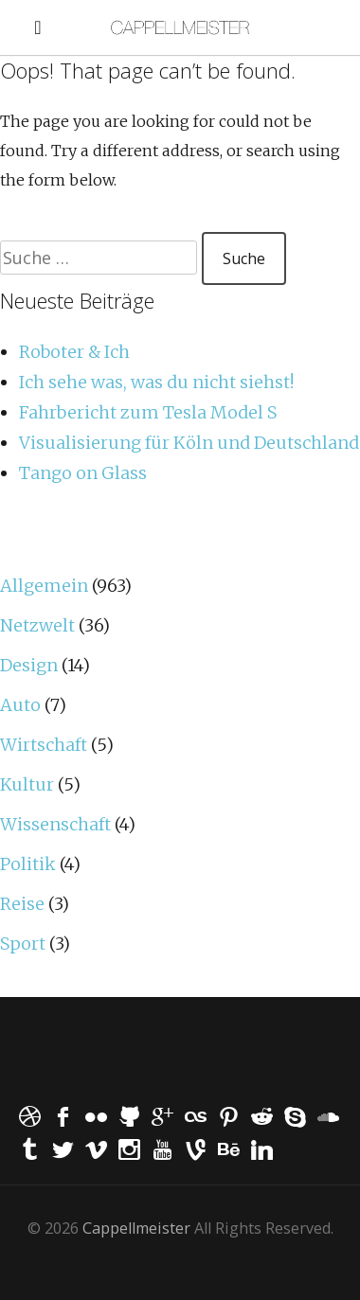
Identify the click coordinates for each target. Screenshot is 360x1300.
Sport (22, 943)
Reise (22, 904)
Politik (28, 864)
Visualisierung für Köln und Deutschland (189, 443)
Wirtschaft (43, 745)
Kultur (27, 784)
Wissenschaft (55, 824)
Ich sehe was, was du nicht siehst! (156, 382)
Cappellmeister (136, 1228)
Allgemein (44, 586)
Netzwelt (37, 625)
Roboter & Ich (74, 352)
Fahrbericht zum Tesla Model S (148, 412)
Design (29, 665)
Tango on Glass (83, 473)
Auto (20, 705)
